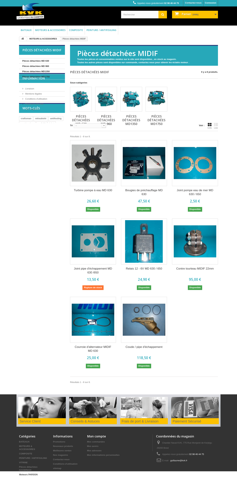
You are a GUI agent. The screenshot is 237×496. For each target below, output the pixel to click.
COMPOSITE (76, 30)
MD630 (24, 152)
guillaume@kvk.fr (178, 460)
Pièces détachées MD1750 (36, 76)
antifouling (55, 142)
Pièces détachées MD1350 (36, 71)
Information (33, 90)
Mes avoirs (92, 446)
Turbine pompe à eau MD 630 (93, 190)
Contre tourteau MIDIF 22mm (195, 268)
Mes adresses (94, 450)
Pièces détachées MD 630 (35, 61)
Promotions (59, 441)
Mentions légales (33, 104)
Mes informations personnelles (103, 455)
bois (56, 152)
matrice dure (27, 147)
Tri (71, 125)
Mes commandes (96, 441)
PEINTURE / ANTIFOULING (101, 30)
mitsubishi (40, 142)
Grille (209, 126)
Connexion (210, 3)
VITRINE (23, 462)
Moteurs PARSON (28, 474)
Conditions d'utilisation (36, 109)
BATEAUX (26, 30)
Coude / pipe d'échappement (144, 347)
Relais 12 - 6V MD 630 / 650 (144, 268)
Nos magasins (32, 119)
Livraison (29, 99)
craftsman (26, 142)
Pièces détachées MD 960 (35, 66)
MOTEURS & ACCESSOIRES (50, 30)
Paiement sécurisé (34, 114)
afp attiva (36, 152)
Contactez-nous (193, 3)
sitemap (57, 468)
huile (47, 152)
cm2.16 (41, 147)
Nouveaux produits (63, 446)
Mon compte (96, 436)
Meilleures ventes (62, 450)
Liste (216, 126)
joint (51, 147)
